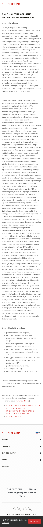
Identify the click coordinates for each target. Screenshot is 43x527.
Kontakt (5, 467)
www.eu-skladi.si (22, 401)
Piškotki (32, 489)
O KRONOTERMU (15, 489)
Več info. (5, 523)
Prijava (21, 496)
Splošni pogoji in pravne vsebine (21, 493)
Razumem (35, 521)
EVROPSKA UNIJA (13, 417)
